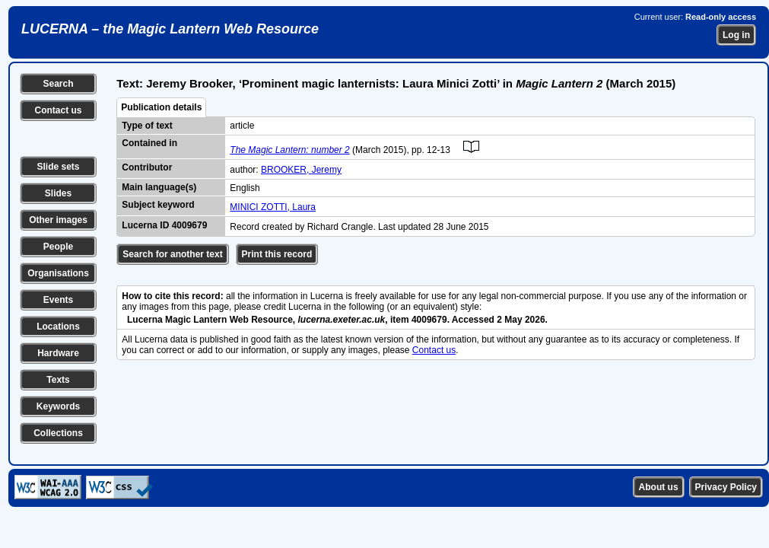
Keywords (58, 406)
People (58, 246)
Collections (58, 433)
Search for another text (172, 254)
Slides (58, 193)
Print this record (277, 254)
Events (58, 300)
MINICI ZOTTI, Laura (273, 207)
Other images (58, 220)
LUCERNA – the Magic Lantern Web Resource (170, 29)
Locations (58, 326)
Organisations (58, 273)
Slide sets (58, 166)
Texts (57, 379)
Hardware (58, 353)
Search (58, 83)
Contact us (57, 110)
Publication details (161, 107)
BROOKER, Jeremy (301, 169)
